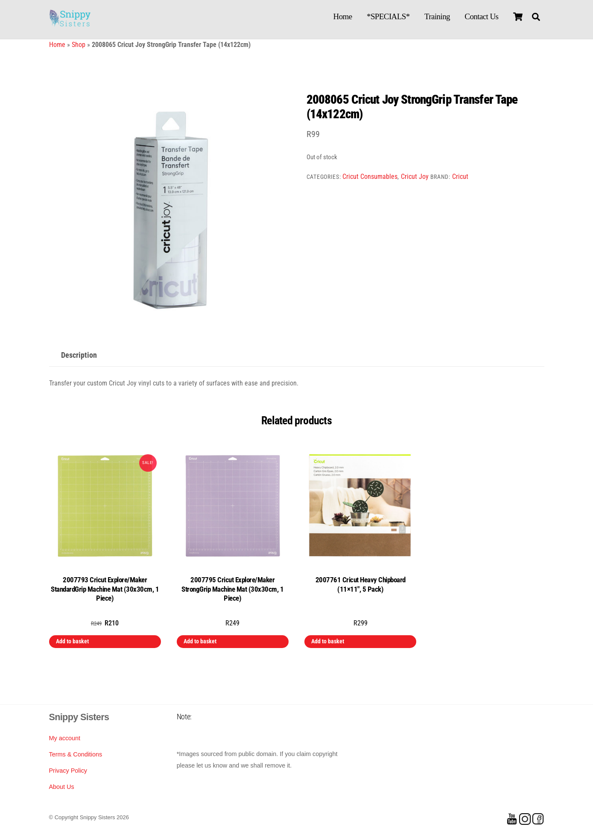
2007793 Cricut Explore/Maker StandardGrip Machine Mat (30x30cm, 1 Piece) (105, 589)
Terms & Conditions (75, 754)
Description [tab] (79, 355)
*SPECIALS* (388, 16)
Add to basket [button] (72, 641)
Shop (78, 45)
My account (65, 738)
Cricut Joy (415, 176)
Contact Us (481, 16)
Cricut (460, 176)
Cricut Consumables (369, 176)
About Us (61, 786)
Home (342, 16)
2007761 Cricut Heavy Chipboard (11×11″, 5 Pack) (360, 584)
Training (437, 16)
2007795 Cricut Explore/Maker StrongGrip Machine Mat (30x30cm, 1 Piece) (232, 589)
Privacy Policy (68, 770)
